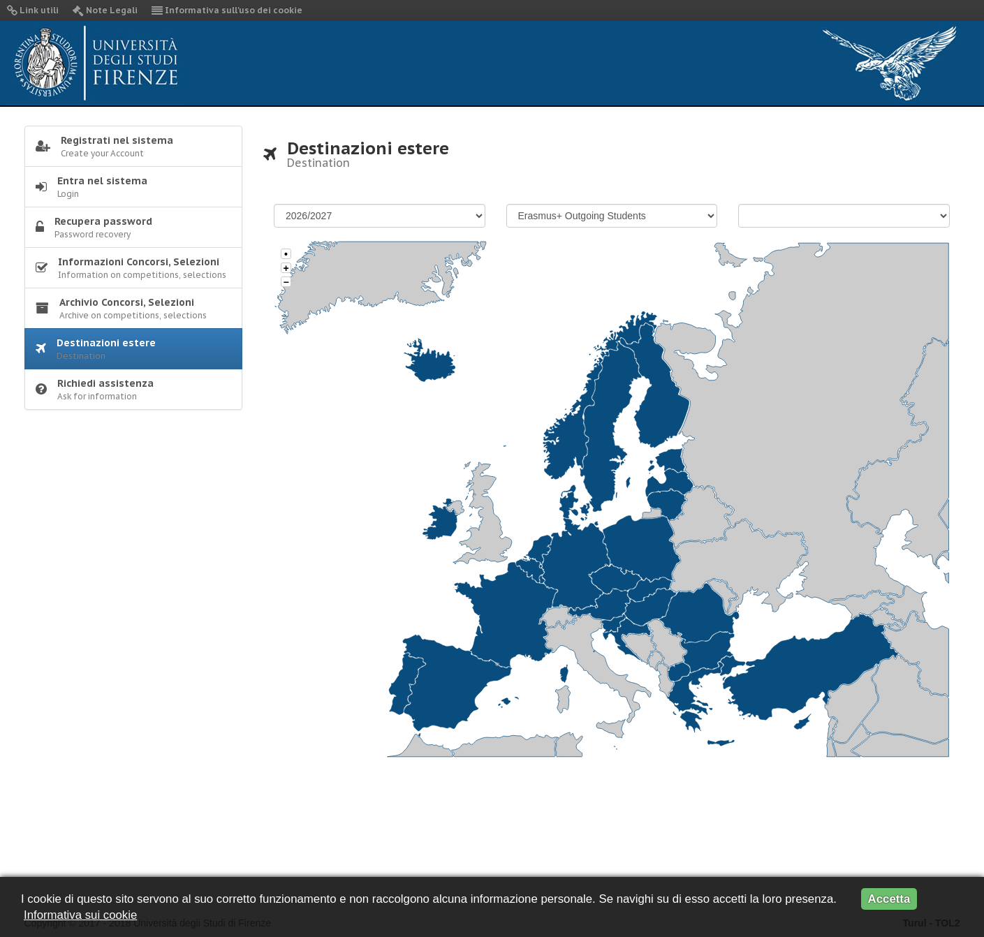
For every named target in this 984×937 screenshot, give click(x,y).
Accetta (889, 899)
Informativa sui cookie (80, 915)
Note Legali (105, 10)
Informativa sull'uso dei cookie (227, 10)
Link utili (33, 10)
